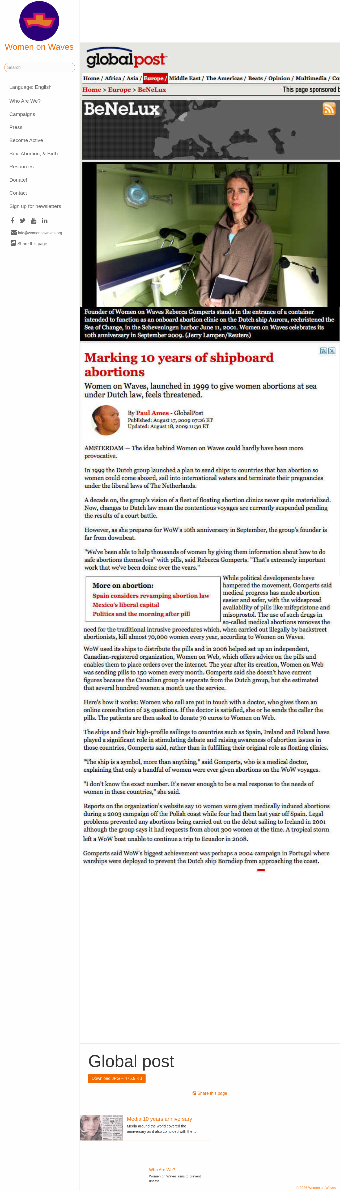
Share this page (29, 243)
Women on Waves (39, 26)
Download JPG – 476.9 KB (117, 1078)
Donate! (18, 180)
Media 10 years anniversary (159, 1119)
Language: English (30, 87)
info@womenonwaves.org (36, 232)
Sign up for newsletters (35, 206)
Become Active (26, 140)
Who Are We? (25, 101)
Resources (21, 166)
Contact (18, 193)
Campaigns (22, 114)
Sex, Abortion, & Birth (33, 153)
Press (15, 127)
